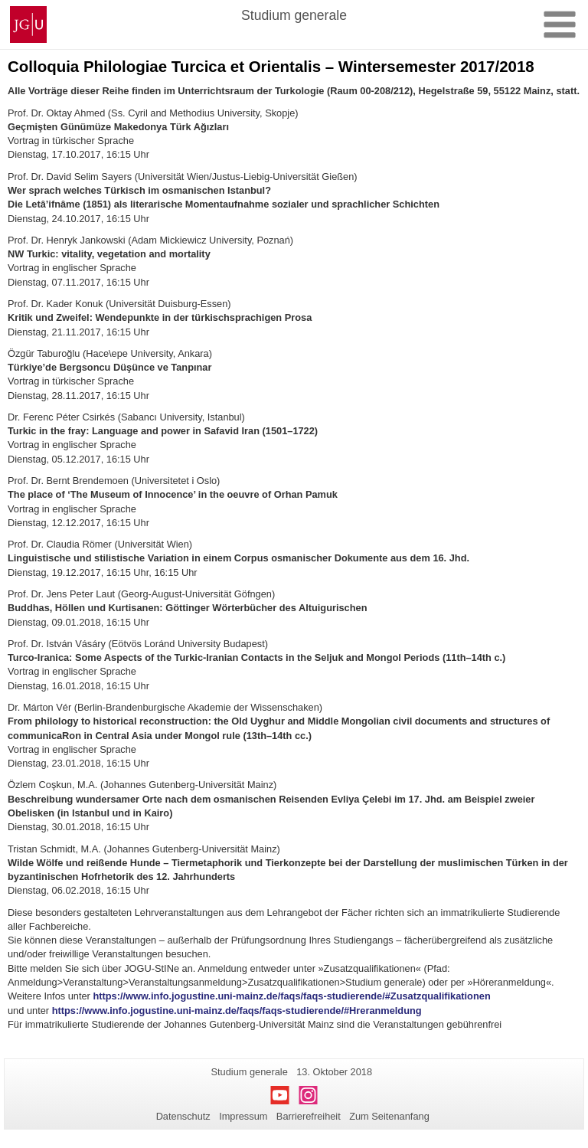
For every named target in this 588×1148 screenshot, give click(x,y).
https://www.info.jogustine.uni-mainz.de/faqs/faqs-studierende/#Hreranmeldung (237, 1010)
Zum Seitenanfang (389, 1116)
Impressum (243, 1116)
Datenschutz (183, 1116)
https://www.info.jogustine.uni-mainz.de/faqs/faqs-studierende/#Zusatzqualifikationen (291, 996)
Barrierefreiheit (308, 1116)
